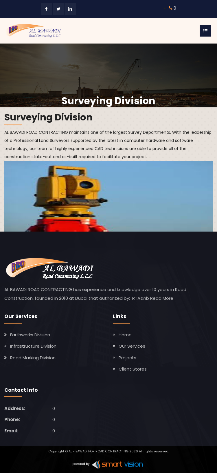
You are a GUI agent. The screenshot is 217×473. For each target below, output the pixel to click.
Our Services (132, 346)
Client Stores (133, 369)
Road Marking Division (33, 358)
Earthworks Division (30, 335)
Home (125, 335)
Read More (161, 298)
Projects (127, 358)
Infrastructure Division (33, 346)
